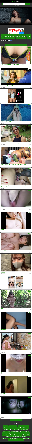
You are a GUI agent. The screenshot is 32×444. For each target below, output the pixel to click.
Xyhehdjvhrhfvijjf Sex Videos (23, 426)
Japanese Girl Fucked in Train (22, 429)
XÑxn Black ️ (5, 426)
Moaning (5, 36)
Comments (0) (18, 43)
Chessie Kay (16, 438)
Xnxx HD (13, 429)
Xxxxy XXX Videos (6, 431)
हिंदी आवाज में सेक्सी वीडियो (24, 431)
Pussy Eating (28, 36)
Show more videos (16, 420)
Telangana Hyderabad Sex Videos (12, 436)
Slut (1, 36)
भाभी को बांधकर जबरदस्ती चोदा (25, 438)
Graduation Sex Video (13, 426)
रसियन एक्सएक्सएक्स (7, 427)
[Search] (13, 4)
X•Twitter (5, 40)
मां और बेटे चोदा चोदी (25, 427)
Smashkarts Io (5, 433)
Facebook (10, 40)
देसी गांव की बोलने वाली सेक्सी (25, 433)
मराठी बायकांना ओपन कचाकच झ (7, 438)
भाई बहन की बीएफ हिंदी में (17, 434)
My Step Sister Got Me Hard (14, 433)
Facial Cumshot (15, 36)
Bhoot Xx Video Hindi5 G (16, 427)
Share (2, 40)
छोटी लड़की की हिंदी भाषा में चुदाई (7, 434)
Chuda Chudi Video (26, 434)
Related (11, 43)
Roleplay (9, 36)
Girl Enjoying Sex (22, 36)
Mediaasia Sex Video (15, 431)
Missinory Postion (7, 429)
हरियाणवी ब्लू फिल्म (23, 436)
